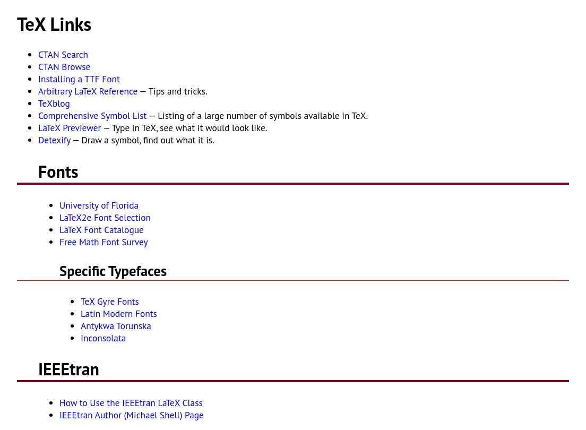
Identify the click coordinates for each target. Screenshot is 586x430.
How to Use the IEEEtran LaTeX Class (131, 403)
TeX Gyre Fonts (110, 301)
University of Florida (99, 205)
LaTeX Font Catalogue (101, 229)
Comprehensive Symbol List (92, 115)
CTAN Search (63, 54)
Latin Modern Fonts (119, 313)
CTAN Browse (64, 67)
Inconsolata (103, 338)
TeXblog (54, 103)
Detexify (54, 140)
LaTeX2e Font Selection (105, 217)
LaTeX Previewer (69, 128)
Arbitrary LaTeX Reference (87, 91)
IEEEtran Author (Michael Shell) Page (131, 415)
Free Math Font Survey (103, 242)
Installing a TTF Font (79, 79)
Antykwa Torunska (116, 326)
